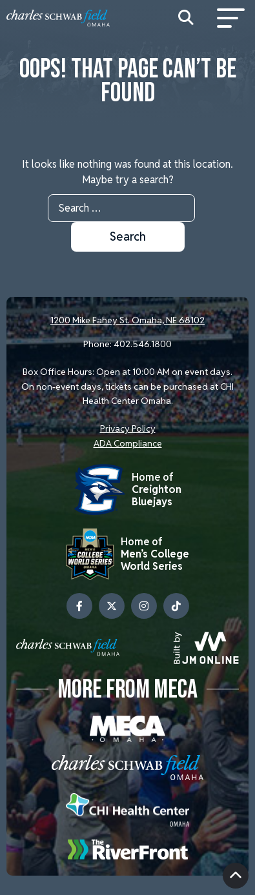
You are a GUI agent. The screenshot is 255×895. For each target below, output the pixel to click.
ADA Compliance (128, 443)
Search (128, 236)
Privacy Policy (128, 428)
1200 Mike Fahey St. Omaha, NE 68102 (127, 320)
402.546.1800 (143, 344)
